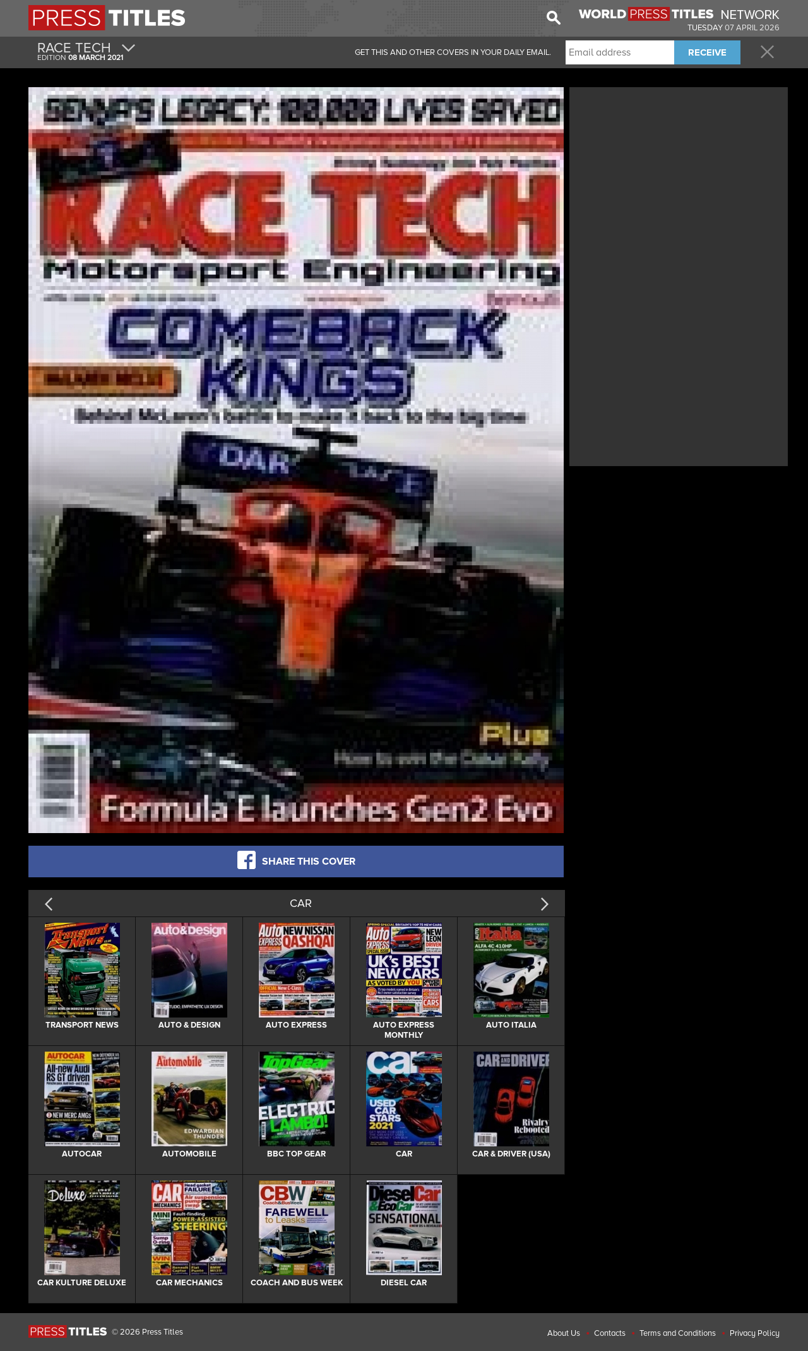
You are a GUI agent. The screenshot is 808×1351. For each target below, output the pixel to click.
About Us (563, 1333)
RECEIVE (707, 52)
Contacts (610, 1333)
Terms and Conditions (677, 1333)
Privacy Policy (755, 1333)
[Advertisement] (679, 178)
